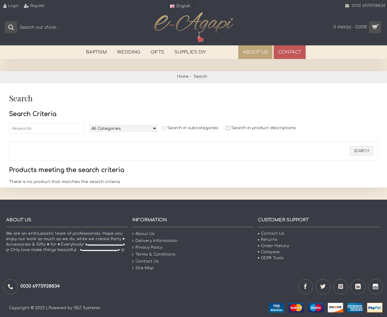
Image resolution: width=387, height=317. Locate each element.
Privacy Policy (147, 247)
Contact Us (145, 261)
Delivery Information (154, 241)
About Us (143, 234)
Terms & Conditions (153, 254)
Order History (273, 246)
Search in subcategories (192, 128)
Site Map (143, 268)
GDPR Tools (271, 258)
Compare (269, 252)
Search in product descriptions (263, 128)
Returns (267, 239)
